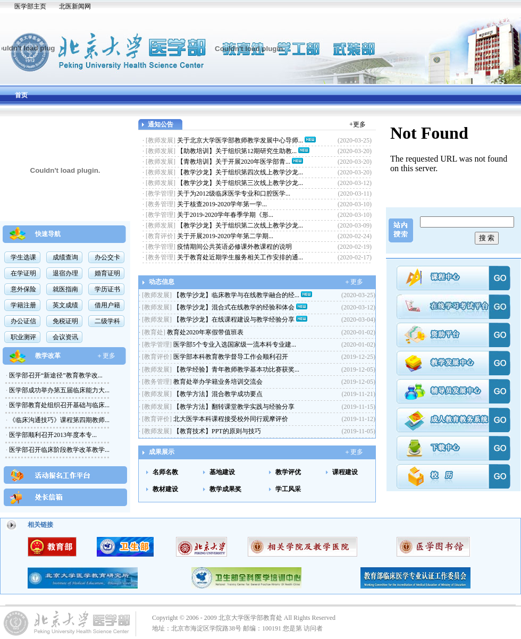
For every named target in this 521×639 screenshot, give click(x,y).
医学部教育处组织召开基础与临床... (58, 405)
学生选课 (23, 257)
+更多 (357, 124)
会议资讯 (65, 337)
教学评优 (288, 472)
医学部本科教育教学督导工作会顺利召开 (230, 356)
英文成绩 (65, 305)
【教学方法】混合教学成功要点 (217, 394)
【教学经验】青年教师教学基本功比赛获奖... (235, 369)
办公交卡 (107, 257)
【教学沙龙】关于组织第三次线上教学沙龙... (240, 183)
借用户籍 (107, 305)
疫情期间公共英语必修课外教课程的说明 (234, 246)
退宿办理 (65, 273)
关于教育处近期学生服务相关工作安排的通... (240, 257)
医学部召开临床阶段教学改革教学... (58, 449)
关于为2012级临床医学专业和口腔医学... (233, 193)
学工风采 (288, 489)
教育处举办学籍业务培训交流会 (217, 381)
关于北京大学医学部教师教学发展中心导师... (241, 140)
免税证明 (65, 321)
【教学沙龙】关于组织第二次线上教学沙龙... (240, 225)
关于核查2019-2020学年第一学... (222, 204)
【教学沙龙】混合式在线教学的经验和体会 (234, 307)
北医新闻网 (75, 6)
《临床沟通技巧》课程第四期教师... (58, 420)
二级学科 (107, 321)
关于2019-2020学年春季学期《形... (225, 214)
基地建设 (222, 472)
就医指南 (65, 289)
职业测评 (23, 337)
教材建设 (165, 489)
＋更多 (105, 355)
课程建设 (345, 472)
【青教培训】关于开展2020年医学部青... (234, 161)
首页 (21, 95)
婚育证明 (107, 273)
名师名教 (165, 472)
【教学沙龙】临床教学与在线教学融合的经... (237, 295)
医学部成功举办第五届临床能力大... (58, 390)
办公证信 (23, 321)
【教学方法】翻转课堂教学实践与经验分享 (233, 406)
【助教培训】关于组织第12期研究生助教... (237, 151)
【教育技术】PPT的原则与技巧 (216, 431)
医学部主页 (30, 6)
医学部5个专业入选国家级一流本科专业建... (234, 344)
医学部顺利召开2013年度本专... (52, 435)
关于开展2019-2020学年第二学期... (225, 236)
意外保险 (23, 289)
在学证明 (23, 273)
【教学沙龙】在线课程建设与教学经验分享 (234, 319)
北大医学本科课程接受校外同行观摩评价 (230, 419)
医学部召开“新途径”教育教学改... (55, 375)
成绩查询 (65, 257)
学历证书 (107, 289)
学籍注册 (23, 305)
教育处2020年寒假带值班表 (204, 332)
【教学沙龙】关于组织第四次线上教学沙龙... (240, 172)
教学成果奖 (225, 489)
